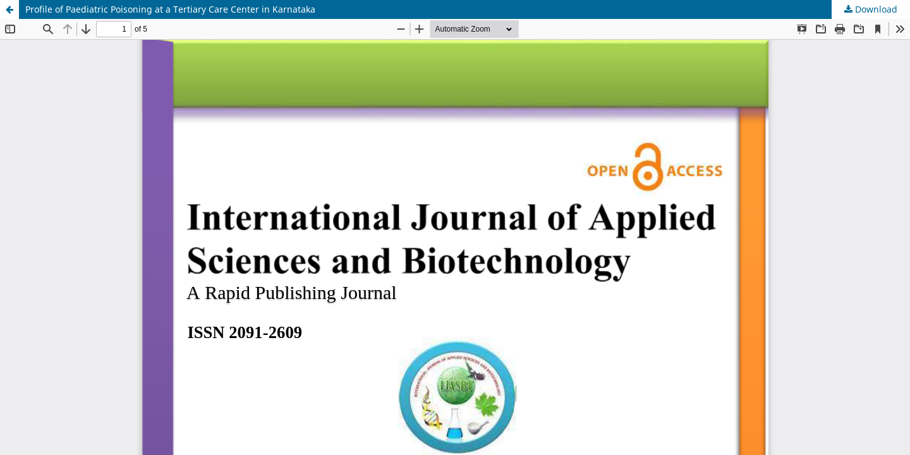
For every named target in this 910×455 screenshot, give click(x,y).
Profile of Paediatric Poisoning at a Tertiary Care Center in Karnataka (170, 9)
